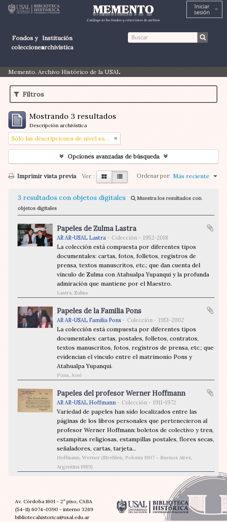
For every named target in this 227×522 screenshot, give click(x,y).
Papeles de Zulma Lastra (96, 228)
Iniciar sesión (202, 9)
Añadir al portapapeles (210, 228)
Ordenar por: (154, 175)
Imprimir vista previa (42, 176)
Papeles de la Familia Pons (99, 311)
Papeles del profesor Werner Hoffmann (121, 393)
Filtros (29, 94)
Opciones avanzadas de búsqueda (113, 156)
